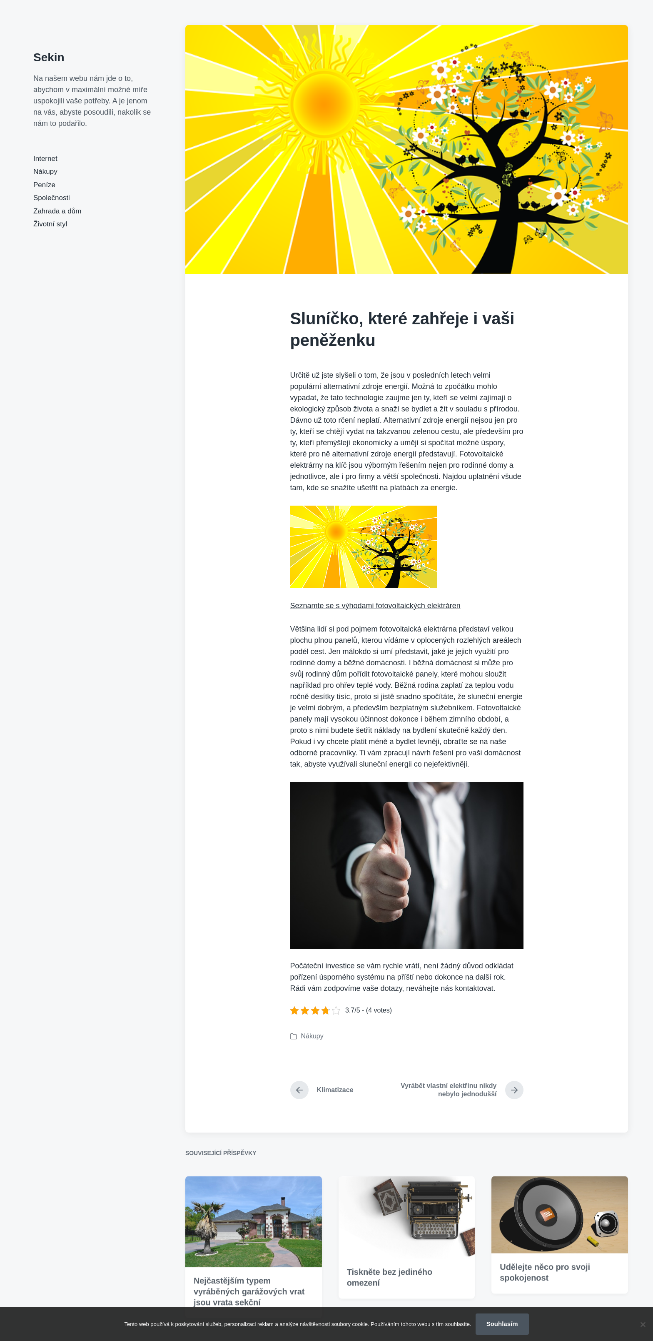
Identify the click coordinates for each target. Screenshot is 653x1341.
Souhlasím (502, 1323)
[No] (642, 1324)
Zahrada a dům (57, 211)
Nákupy (45, 171)
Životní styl (50, 224)
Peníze (44, 185)
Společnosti (51, 198)
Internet (45, 159)
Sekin (49, 57)
